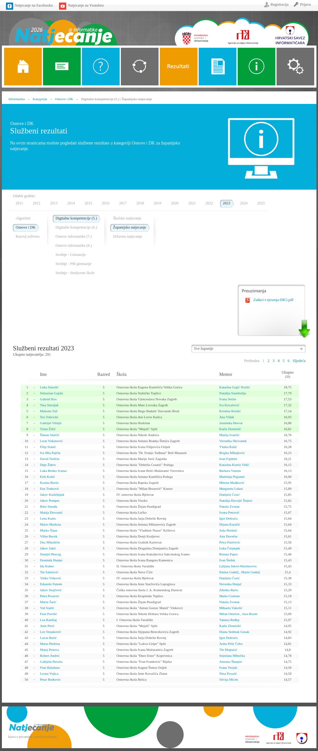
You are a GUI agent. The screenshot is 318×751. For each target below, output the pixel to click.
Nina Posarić (228, 673)
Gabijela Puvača (51, 661)
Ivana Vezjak (228, 667)
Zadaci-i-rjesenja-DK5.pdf (273, 300)
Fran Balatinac (50, 667)
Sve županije (203, 348)
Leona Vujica (49, 673)
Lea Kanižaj (48, 620)
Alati (256, 66)
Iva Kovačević (229, 405)
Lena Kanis (48, 518)
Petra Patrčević (229, 542)
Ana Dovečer (228, 536)
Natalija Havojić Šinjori (235, 500)
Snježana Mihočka (232, 655)
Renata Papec (228, 554)
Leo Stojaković (50, 632)
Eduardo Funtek (51, 584)
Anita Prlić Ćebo (230, 644)
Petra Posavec (49, 596)
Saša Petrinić (228, 530)
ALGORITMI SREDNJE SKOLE (178, 66)
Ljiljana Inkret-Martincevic (238, 566)
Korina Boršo (49, 482)
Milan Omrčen (229, 614)
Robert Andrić (50, 655)
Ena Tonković (49, 488)
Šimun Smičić (49, 435)
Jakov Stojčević (51, 590)
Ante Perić (47, 626)
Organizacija (295, 66)
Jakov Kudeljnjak (52, 494)
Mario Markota (50, 524)
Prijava (305, 4)
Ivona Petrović (229, 512)
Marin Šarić (48, 602)
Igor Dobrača (228, 518)
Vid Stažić (47, 608)
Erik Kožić (47, 476)
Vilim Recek (48, 536)
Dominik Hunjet (51, 560)
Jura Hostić (250, 614)
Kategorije (140, 66)
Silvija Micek (228, 679)
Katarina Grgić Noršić (234, 387)
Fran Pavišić (48, 614)
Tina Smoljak (49, 405)
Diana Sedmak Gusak (234, 632)
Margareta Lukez (231, 488)
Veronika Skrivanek (232, 441)
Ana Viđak (226, 417)
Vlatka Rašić (228, 447)
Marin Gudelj (250, 572)
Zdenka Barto (228, 590)
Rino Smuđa (48, 506)
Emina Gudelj (228, 572)
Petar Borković (50, 679)
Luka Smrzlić (49, 387)
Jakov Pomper (50, 500)
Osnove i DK (64, 99)
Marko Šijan (48, 530)
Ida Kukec (47, 566)
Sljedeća (299, 361)
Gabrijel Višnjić (51, 423)
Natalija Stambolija (232, 393)
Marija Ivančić (229, 435)
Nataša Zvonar (229, 506)
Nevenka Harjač (230, 584)
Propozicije (217, 66)
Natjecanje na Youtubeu (86, 5)
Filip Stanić (48, 447)
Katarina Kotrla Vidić (234, 465)
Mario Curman (229, 596)
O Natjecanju (101, 66)
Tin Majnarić (228, 649)
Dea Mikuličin (50, 542)
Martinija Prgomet (232, 476)
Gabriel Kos (48, 399)
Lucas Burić (48, 638)
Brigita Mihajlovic (232, 453)
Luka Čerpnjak (229, 548)
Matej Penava (49, 649)
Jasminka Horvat (230, 423)
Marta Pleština (50, 644)
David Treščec (50, 459)
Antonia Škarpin (230, 661)
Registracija (279, 4)
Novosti (62, 66)
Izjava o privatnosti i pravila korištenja (32, 736)
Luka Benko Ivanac (53, 471)
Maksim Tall (48, 411)
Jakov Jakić (48, 548)
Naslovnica (62, 27)
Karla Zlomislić (230, 429)
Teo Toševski (49, 417)
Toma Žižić (48, 429)
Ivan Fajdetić (228, 459)
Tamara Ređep (229, 620)
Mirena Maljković (231, 482)
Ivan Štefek (227, 560)
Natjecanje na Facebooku (34, 5)
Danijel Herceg (50, 554)
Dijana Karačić (229, 524)
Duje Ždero (48, 465)
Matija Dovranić (51, 512)
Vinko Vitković (50, 578)
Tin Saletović (49, 572)
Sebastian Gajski (51, 393)
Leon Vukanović (51, 441)
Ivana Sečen (227, 399)
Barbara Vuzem (229, 471)
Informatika (16, 99)
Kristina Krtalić (230, 411)
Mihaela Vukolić (230, 608)
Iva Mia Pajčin (50, 453)
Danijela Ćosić (229, 494)
